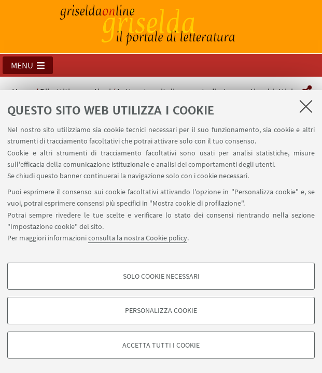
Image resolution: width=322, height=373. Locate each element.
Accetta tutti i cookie (161, 345)
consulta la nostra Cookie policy (137, 237)
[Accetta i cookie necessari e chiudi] (306, 106)
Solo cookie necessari (161, 276)
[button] (28, 65)
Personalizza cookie (161, 310)
